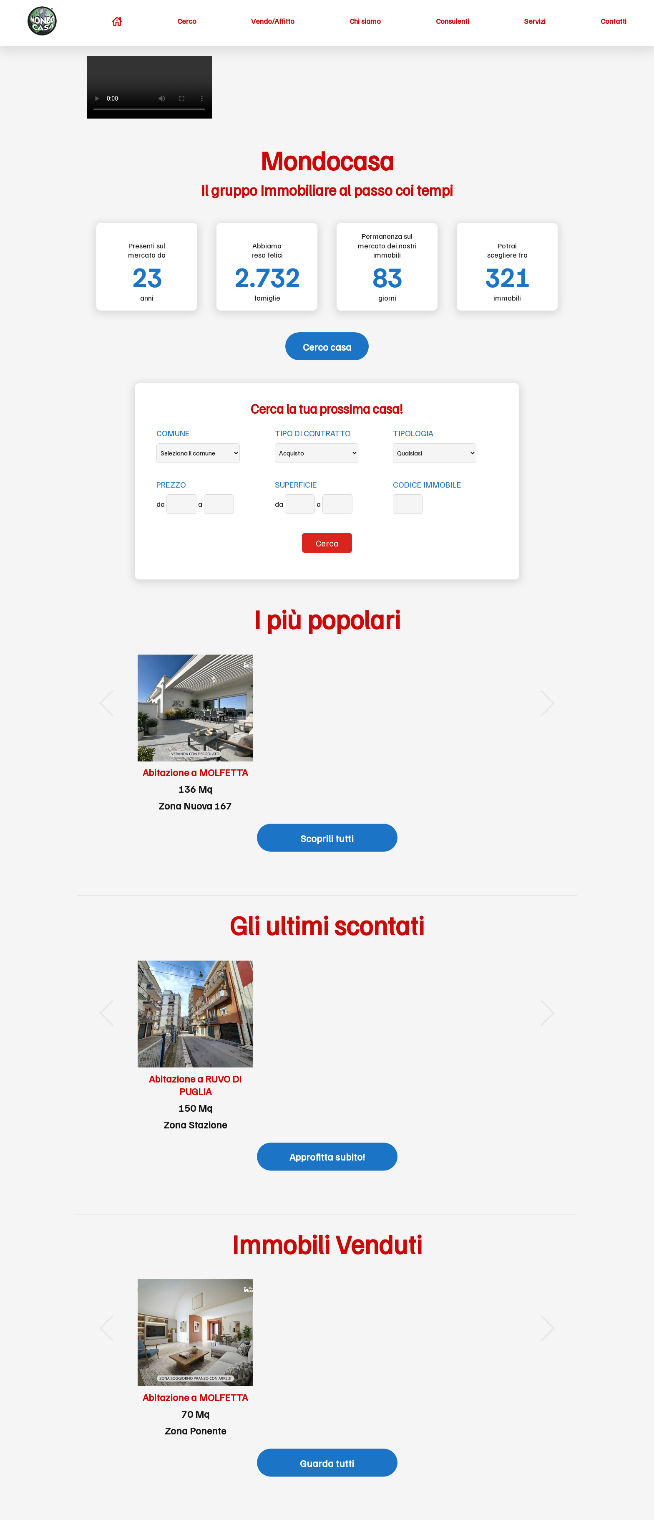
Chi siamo (365, 20)
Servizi (535, 20)
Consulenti (452, 20)
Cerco (186, 20)
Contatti (613, 20)
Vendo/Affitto (272, 20)
